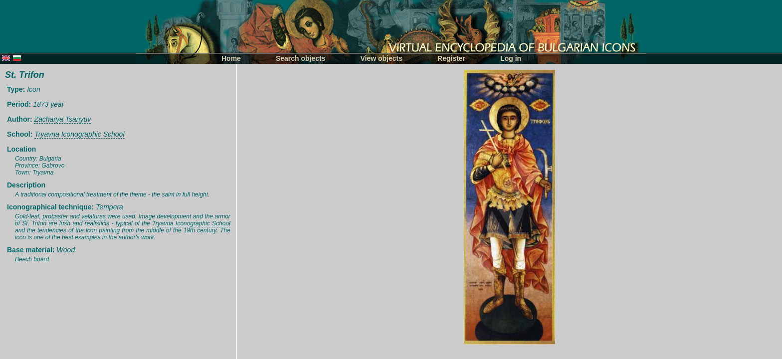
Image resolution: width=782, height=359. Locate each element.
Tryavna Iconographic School (79, 134)
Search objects (301, 58)
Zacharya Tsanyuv (62, 119)
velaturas (93, 216)
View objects (382, 58)
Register (451, 58)
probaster (55, 216)
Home (231, 58)
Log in (510, 58)
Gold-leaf (27, 216)
